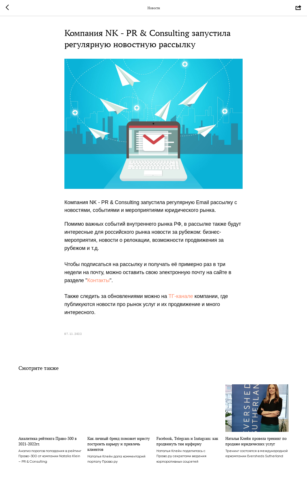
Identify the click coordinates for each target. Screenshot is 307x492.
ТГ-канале (180, 296)
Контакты (98, 280)
